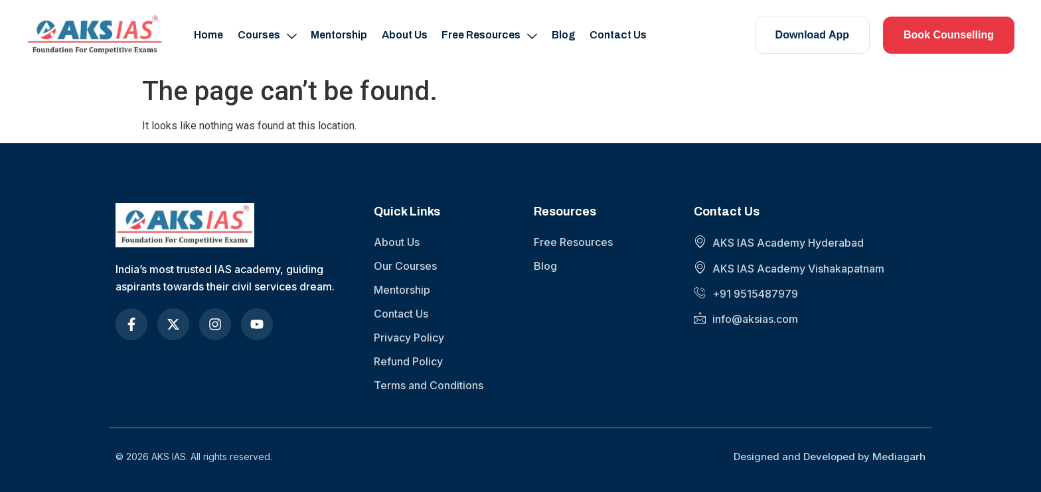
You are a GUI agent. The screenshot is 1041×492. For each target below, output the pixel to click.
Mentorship (340, 34)
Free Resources (488, 35)
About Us (405, 34)
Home (211, 34)
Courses (269, 35)
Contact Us (615, 34)
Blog (562, 34)
